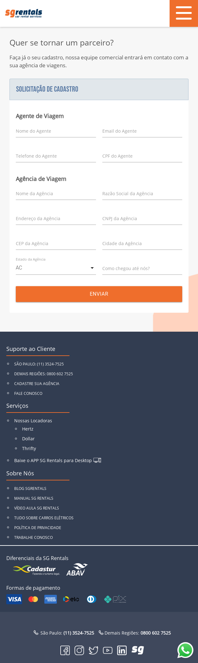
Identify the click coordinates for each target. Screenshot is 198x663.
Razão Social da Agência (127, 193)
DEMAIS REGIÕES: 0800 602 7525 (43, 374)
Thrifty (29, 448)
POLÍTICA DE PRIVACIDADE (37, 527)
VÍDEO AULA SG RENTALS (36, 508)
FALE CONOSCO (28, 393)
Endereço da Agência (38, 218)
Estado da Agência (30, 259)
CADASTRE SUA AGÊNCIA (36, 383)
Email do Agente (119, 131)
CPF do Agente (117, 156)
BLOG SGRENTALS (30, 488)
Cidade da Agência (122, 243)
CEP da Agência (32, 243)
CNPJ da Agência (119, 218)
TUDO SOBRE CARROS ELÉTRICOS (44, 518)
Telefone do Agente (36, 156)
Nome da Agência (34, 193)
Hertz (27, 429)
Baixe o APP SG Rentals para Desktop (53, 460)
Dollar (28, 439)
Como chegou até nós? (126, 268)
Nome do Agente (33, 131)
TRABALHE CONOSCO (33, 537)
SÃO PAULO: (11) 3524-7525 (39, 364)
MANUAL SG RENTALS (33, 498)
